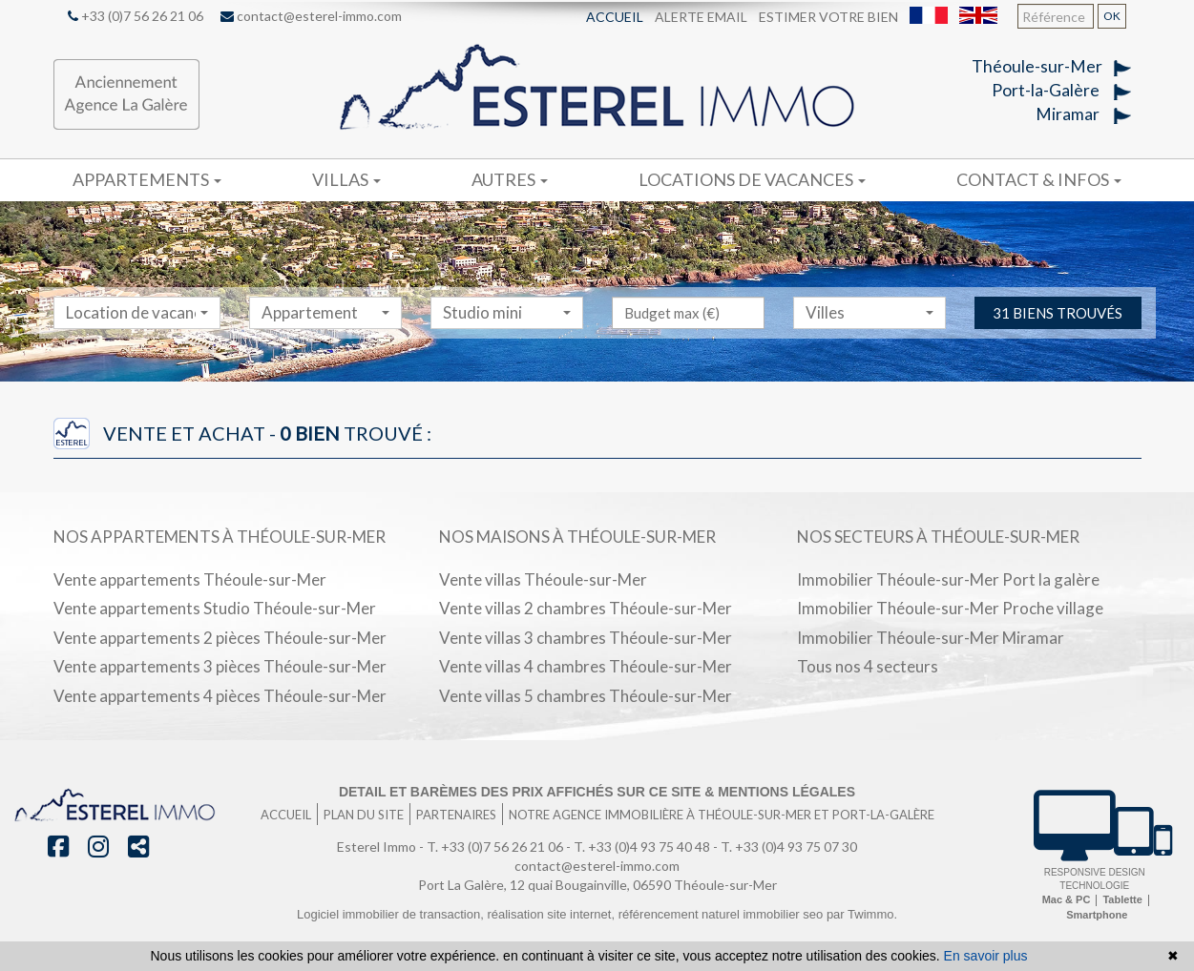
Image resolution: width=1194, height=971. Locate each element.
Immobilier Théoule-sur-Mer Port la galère (948, 579)
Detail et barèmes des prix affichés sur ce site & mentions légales (597, 791)
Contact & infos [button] (1038, 179)
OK (1112, 16)
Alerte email (701, 17)
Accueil (614, 17)
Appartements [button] (147, 179)
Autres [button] (509, 179)
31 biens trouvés (1057, 351)
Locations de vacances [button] (752, 179)
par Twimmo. (862, 914)
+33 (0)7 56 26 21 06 (135, 16)
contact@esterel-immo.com (311, 16)
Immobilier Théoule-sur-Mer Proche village (950, 608)
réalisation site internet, (552, 914)
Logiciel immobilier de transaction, (392, 914)
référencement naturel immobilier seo (722, 914)
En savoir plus (986, 955)
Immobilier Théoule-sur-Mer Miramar (930, 638)
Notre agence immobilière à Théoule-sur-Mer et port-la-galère (721, 814)
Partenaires (456, 814)
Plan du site (364, 814)
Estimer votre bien (828, 17)
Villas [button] (346, 179)
